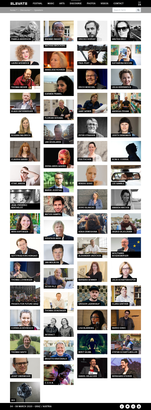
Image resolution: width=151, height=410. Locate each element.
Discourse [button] (76, 2)
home (13, 10)
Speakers (38, 10)
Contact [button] (118, 3)
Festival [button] (37, 3)
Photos (91, 3)
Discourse (25, 10)
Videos (104, 3)
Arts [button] (62, 3)
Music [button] (51, 3)
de (139, 2)
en (139, 5)
